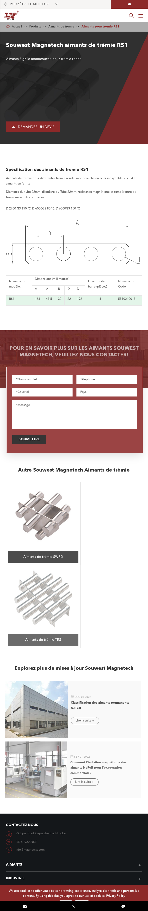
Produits (35, 26)
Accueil (17, 26)
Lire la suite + (82, 631)
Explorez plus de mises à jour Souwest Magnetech (74, 579)
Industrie (15, 788)
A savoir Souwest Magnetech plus (74, 850)
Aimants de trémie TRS (109, 547)
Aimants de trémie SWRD (39, 548)
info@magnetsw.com (30, 759)
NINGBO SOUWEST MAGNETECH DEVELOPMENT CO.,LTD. (77, 882)
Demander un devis (33, 127)
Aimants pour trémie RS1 (100, 26)
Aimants (14, 774)
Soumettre (31, 439)
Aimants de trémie (61, 26)
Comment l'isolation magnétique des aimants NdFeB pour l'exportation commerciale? (96, 677)
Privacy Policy (115, 896)
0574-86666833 (26, 751)
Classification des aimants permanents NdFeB (98, 614)
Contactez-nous (22, 734)
